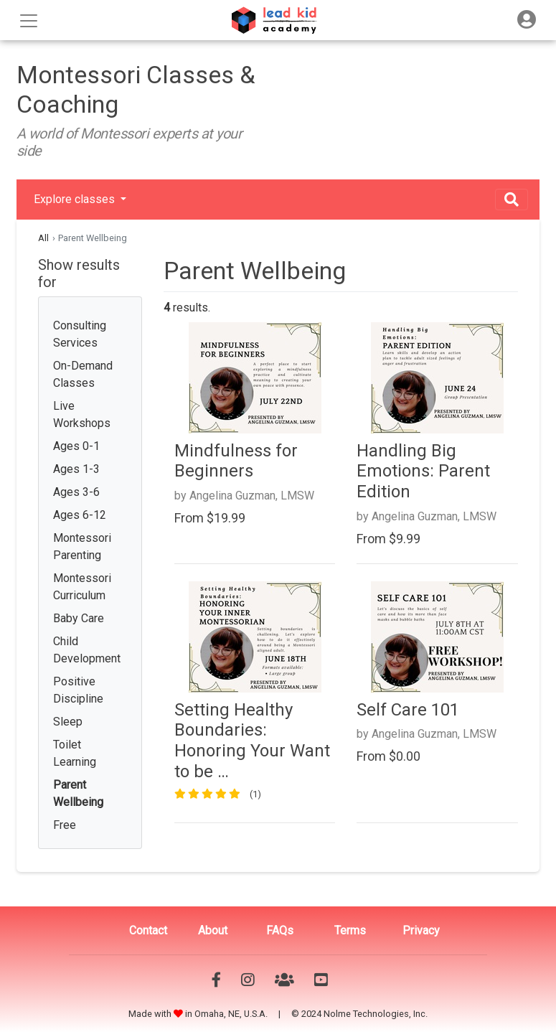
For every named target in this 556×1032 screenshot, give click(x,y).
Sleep (68, 721)
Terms (350, 930)
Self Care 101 (408, 710)
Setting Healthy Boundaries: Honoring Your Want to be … (252, 741)
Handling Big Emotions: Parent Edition (423, 471)
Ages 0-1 (76, 446)
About (212, 930)
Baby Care (78, 618)
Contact (148, 930)
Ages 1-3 (76, 469)
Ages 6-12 (79, 515)
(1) (255, 794)
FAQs (279, 930)
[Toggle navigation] (527, 19)
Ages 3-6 (76, 492)
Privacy (421, 930)
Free (64, 825)
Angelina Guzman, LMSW (251, 495)
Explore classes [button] (76, 199)
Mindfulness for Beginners (236, 461)
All (43, 238)
